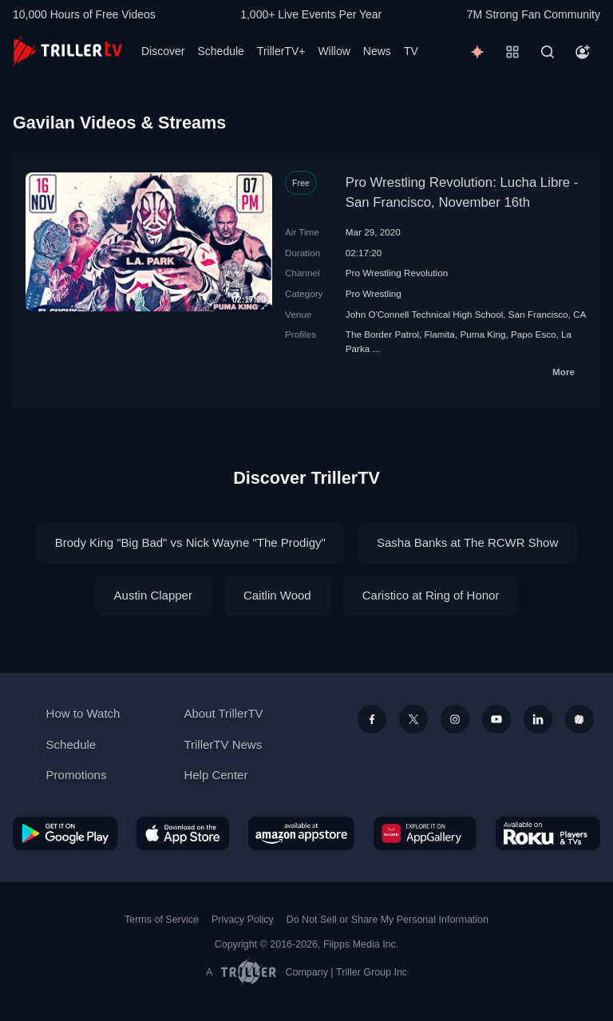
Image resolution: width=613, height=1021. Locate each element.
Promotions (76, 775)
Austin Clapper (153, 595)
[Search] (547, 51)
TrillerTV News (223, 744)
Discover (162, 51)
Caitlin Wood (277, 595)
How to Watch (83, 713)
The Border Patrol (382, 334)
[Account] (582, 51)
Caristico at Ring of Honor (431, 595)
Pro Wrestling (373, 293)
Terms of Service (162, 919)
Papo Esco (533, 334)
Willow (334, 51)
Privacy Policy (243, 919)
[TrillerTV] (67, 51)
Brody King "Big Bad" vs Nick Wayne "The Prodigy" (190, 542)
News (377, 51)
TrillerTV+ (281, 51)
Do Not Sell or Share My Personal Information (387, 919)
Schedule (220, 51)
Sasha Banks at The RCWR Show (467, 542)
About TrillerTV (223, 713)
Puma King (482, 334)
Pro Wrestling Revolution (397, 272)
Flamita (440, 334)
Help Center (215, 775)
